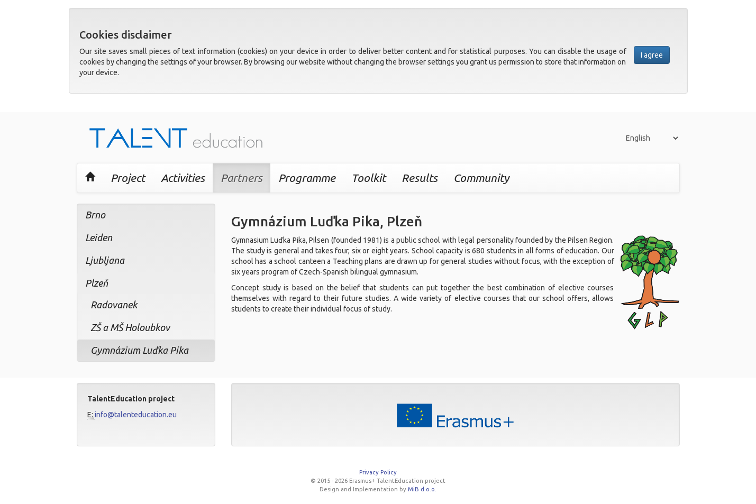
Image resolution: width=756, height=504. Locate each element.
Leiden (98, 237)
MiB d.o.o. (422, 489)
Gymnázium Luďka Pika (139, 350)
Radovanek (113, 304)
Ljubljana (104, 260)
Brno (95, 214)
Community (481, 177)
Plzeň (96, 283)
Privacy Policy (378, 472)
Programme (306, 177)
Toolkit (368, 177)
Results (420, 177)
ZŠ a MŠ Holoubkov (130, 327)
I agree (652, 55)
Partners (241, 177)
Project (128, 177)
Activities (183, 177)
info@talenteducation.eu (136, 414)
